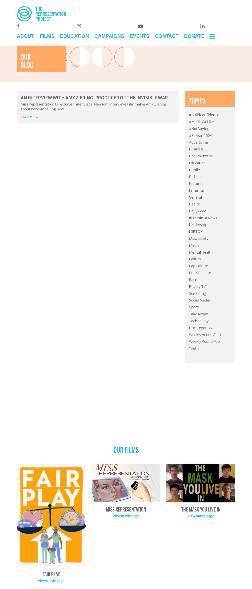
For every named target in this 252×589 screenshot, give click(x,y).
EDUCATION (74, 36)
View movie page (51, 581)
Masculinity (198, 238)
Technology (199, 321)
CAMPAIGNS (109, 36)
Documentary (200, 156)
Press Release (200, 273)
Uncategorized (201, 328)
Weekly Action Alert (205, 334)
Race (193, 279)
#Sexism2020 (200, 135)
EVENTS (139, 36)
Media (194, 245)
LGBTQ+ (196, 231)
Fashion (195, 177)
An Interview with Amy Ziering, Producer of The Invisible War (94, 98)
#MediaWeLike (201, 121)
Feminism (197, 190)
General (195, 197)
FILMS (47, 36)
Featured (196, 183)
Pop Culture (198, 266)
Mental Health (201, 252)
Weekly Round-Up (204, 341)
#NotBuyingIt (200, 128)
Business (196, 149)
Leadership (198, 224)
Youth (194, 348)
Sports (194, 307)
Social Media (199, 300)
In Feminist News (203, 218)
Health (194, 204)
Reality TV (197, 286)
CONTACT (167, 36)
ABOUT (25, 36)
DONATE (194, 36)
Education (197, 163)
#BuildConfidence (204, 115)
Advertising (198, 142)
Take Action (198, 314)
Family (194, 170)
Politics (195, 259)
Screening (197, 293)
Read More (29, 117)
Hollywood (197, 211)
